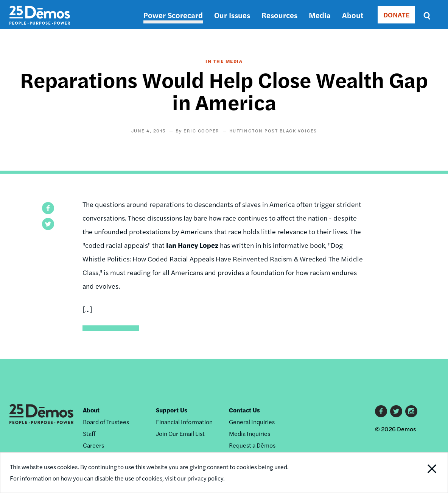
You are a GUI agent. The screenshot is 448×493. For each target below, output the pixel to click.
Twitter (396, 411)
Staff (89, 433)
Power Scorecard (173, 14)
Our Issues (232, 14)
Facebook (381, 411)
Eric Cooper (201, 130)
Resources (279, 14)
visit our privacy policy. (195, 478)
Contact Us (244, 410)
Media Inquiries (249, 433)
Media (320, 14)
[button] (48, 208)
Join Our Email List (180, 433)
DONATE (396, 14)
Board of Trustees (106, 421)
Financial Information (184, 421)
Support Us (171, 410)
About (352, 14)
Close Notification (424, 473)
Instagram (411, 411)
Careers (93, 445)
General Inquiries (252, 421)
